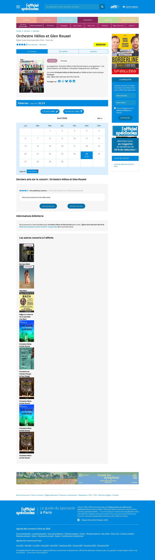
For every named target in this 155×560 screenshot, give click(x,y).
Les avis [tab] (93, 51)
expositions (67, 20)
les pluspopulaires (23, 26)
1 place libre (50, 111)
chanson (105, 26)
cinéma (26, 20)
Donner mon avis (76, 206)
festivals (50, 26)
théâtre (47, 20)
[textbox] (71, 6)
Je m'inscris (125, 118)
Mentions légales (105, 495)
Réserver (101, 44)
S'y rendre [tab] (63, 51)
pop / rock (91, 26)
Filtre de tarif (73, 111)
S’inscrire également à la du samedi (125, 110)
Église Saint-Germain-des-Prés (62, 77)
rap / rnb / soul (118, 26)
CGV (90, 495)
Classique (50, 74)
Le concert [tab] (32, 51)
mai (99, 118)
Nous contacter (37, 495)
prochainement (36, 26)
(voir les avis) (33, 45)
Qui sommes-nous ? (23, 495)
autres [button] (131, 26)
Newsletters (83, 495)
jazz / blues (77, 26)
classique (64, 26)
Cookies (116, 495)
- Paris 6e (34, 40)
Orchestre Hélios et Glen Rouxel (25, 345)
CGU (95, 495)
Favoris (42, 45)
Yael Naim (23, 291)
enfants (108, 20)
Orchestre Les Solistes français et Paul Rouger (25, 374)
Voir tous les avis (48, 206)
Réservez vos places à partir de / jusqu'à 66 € (38, 227)
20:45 (87, 156)
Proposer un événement (68, 495)
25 (87, 153)
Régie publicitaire (51, 495)
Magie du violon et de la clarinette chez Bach (26, 316)
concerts (87, 20)
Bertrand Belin (24, 264)
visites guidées (128, 20)
